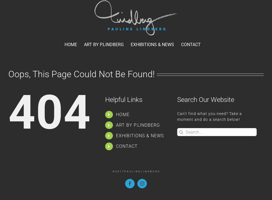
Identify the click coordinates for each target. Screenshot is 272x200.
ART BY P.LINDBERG (138, 125)
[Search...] (217, 132)
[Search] (181, 132)
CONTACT (127, 146)
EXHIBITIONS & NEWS (140, 135)
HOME (123, 114)
